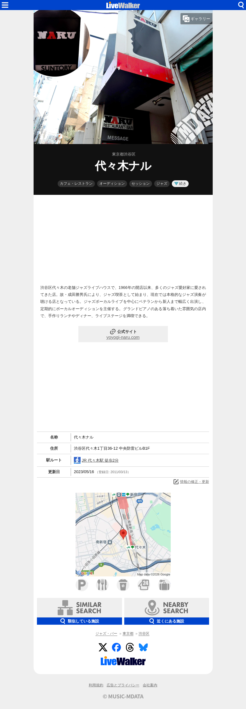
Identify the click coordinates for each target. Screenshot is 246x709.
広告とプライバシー (123, 685)
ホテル (164, 585)
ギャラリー (196, 18)
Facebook (116, 647)
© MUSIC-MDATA (123, 696)
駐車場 (82, 585)
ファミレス (102, 585)
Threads (129, 647)
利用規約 (96, 685)
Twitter (103, 647)
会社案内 (150, 685)
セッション (141, 183)
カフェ (123, 585)
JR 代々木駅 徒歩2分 (96, 460)
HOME (123, 5)
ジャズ (161, 183)
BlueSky (143, 647)
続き (180, 183)
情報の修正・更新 (191, 481)
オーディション (112, 183)
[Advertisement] (123, 238)
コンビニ (143, 585)
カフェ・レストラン (76, 183)
